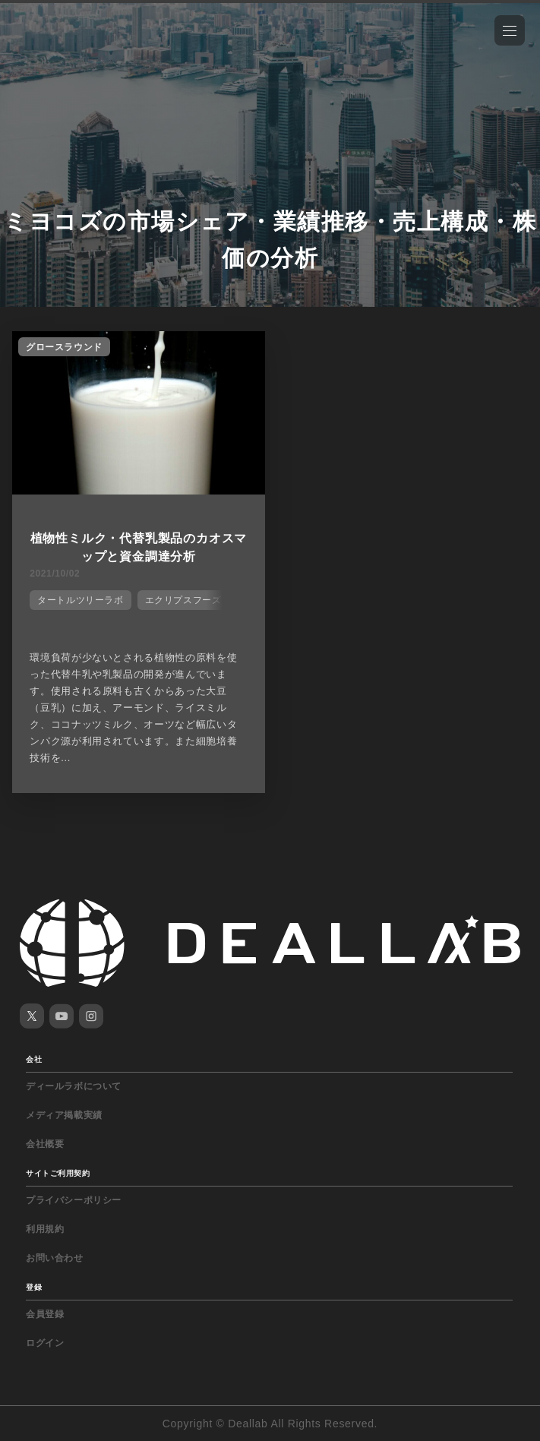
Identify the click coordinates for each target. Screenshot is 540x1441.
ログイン (45, 1343)
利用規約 (45, 1229)
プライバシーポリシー (74, 1200)
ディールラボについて (74, 1086)
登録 (34, 1287)
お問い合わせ (55, 1258)
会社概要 (45, 1144)
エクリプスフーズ (183, 600)
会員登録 (45, 1314)
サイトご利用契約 (58, 1173)
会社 (34, 1059)
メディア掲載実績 (64, 1115)
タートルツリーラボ (80, 600)
